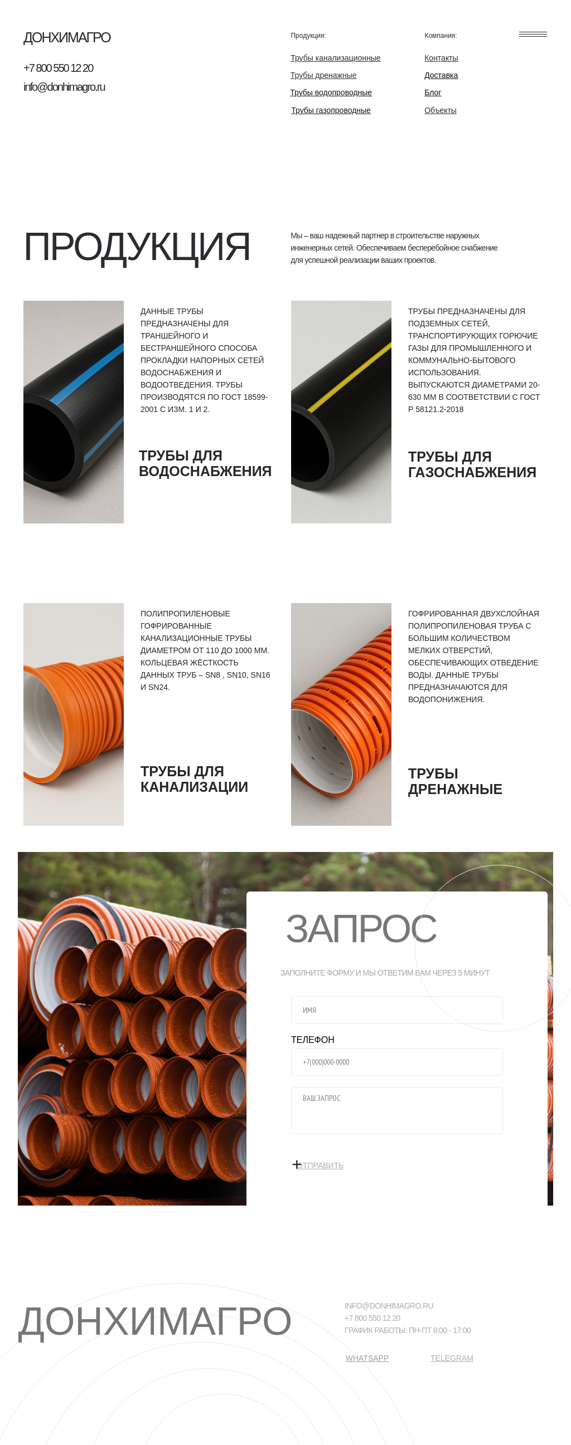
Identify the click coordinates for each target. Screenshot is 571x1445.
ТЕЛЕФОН (313, 1040)
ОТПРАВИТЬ (336, 1159)
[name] (397, 1010)
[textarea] (397, 1110)
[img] (73, 412)
